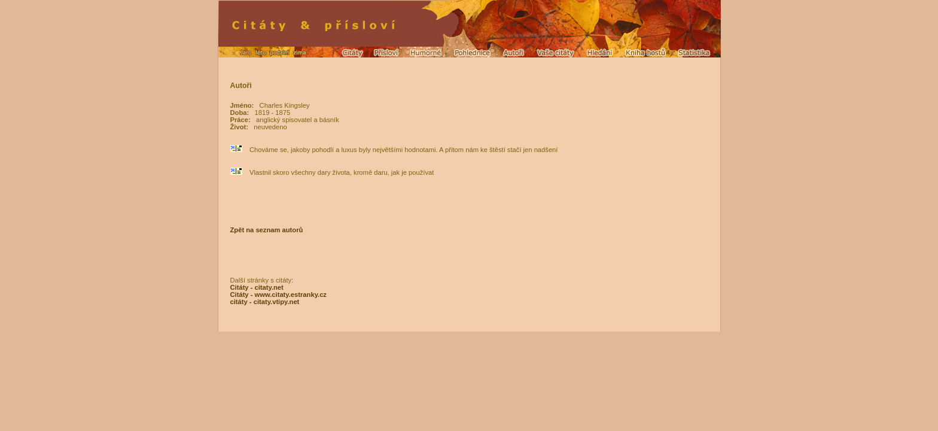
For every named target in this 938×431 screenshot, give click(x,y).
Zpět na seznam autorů (266, 229)
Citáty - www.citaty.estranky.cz (278, 294)
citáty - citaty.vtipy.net (265, 301)
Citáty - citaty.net (257, 287)
